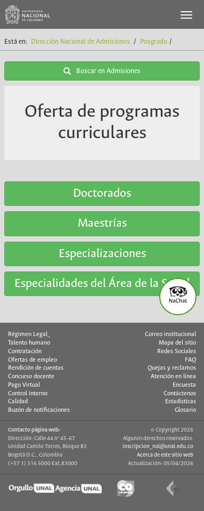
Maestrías (102, 223)
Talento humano (29, 343)
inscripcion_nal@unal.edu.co (158, 446)
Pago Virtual (24, 385)
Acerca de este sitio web (165, 455)
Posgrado (153, 42)
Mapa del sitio (177, 343)
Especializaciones (102, 253)
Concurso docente (31, 376)
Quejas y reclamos (172, 368)
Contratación (25, 351)
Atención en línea (173, 376)
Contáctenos (180, 393)
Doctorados (102, 193)
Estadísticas (180, 401)
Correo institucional (170, 334)
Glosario (185, 410)
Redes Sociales (176, 351)
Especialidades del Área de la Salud (102, 283)
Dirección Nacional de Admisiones (80, 42)
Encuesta (184, 385)
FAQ (190, 360)
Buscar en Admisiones (102, 71)
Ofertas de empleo (32, 360)
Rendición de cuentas (35, 368)
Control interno (27, 393)
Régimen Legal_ (29, 334)
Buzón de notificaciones (39, 410)
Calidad (18, 401)
